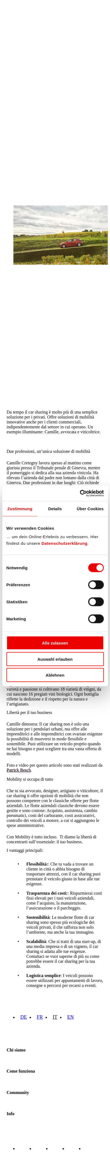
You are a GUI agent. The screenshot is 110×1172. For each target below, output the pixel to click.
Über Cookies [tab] (90, 508)
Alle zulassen (55, 643)
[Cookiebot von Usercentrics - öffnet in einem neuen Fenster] (80, 493)
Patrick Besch (19, 770)
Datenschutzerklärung (64, 543)
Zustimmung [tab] (19, 508)
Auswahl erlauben (54, 659)
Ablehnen (55, 675)
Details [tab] (55, 508)
